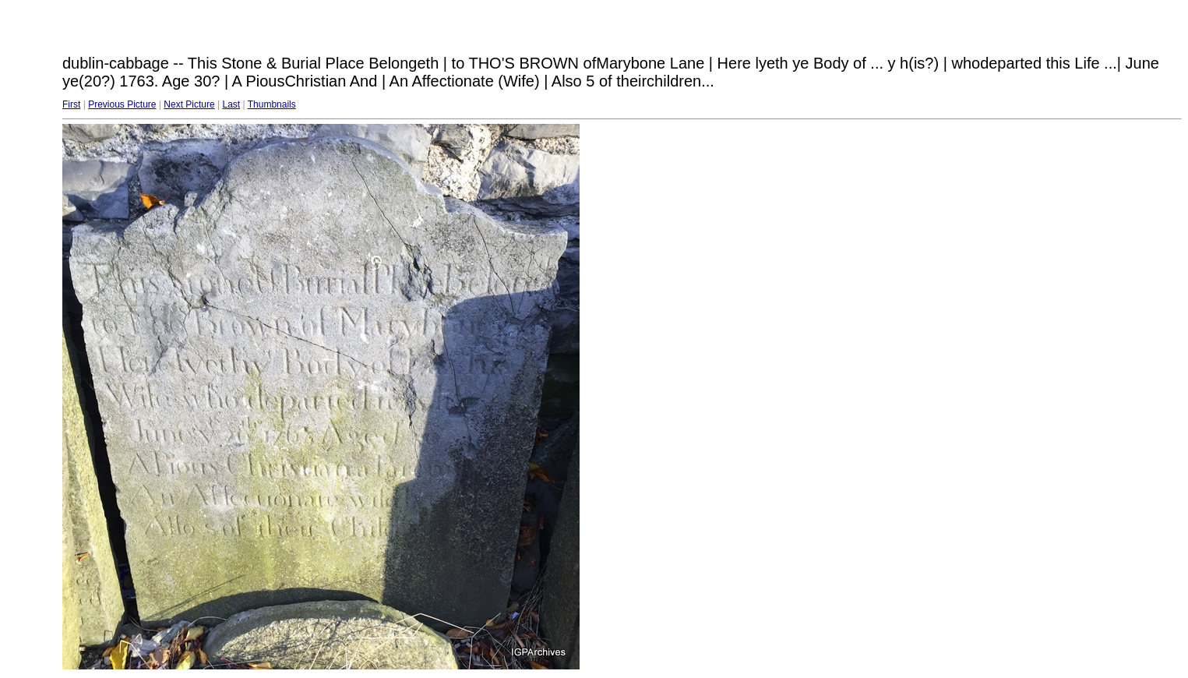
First (71, 104)
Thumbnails (272, 104)
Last (231, 104)
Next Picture (189, 104)
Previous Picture (122, 104)
